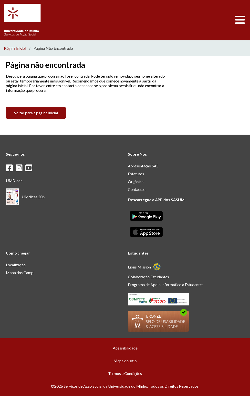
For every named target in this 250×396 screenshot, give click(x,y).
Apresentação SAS (143, 165)
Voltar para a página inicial (36, 112)
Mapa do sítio (125, 360)
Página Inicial (15, 48)
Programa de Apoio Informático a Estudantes (165, 284)
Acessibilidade (125, 348)
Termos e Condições (125, 373)
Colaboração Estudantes (148, 276)
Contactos (137, 189)
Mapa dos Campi (20, 272)
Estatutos (136, 173)
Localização (16, 264)
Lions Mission (144, 267)
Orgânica (136, 181)
